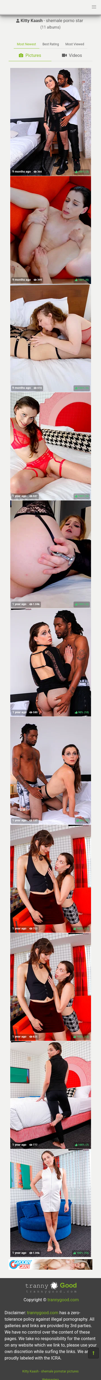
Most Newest (26, 44)
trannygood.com (63, 1299)
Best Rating (51, 44)
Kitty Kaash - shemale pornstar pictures (50, 1371)
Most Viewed (74, 44)
